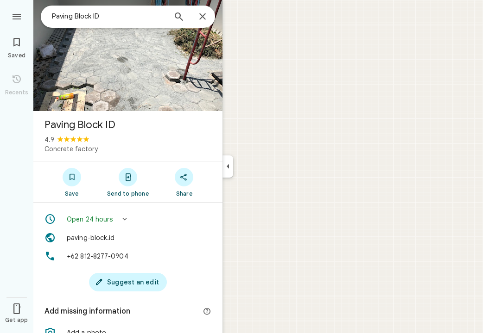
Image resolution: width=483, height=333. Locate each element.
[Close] (202, 17)
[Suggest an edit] (128, 282)
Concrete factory (71, 149)
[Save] (72, 181)
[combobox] (109, 16)
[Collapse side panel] (227, 166)
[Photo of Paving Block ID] (127, 55)
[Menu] (16, 15)
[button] (127, 219)
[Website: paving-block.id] (127, 237)
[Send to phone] (128, 181)
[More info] (207, 312)
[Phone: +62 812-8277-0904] (127, 256)
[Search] (179, 18)
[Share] (184, 181)
